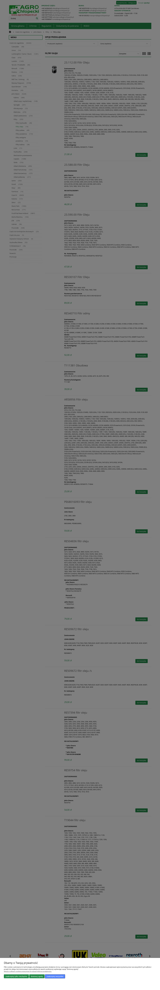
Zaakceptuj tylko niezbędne (16, 976)
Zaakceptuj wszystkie (55, 976)
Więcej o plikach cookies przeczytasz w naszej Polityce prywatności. (28, 971)
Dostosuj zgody (37, 976)
